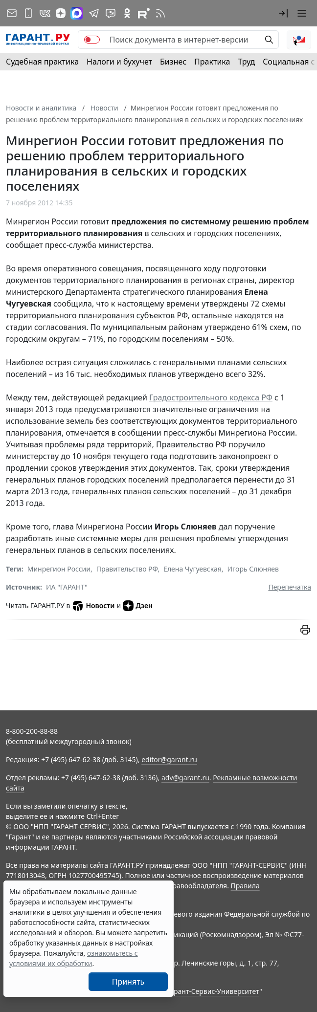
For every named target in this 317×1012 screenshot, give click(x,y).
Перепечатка (289, 587)
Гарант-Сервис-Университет (213, 991)
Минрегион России (59, 568)
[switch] (92, 40)
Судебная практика (42, 61)
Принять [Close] (128, 981)
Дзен (138, 605)
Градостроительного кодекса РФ (210, 397)
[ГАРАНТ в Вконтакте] (45, 13)
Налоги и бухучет (119, 61)
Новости (93, 606)
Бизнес (173, 61)
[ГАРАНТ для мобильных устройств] (28, 13)
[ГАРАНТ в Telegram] (94, 13)
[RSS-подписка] (160, 13)
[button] (283, 13)
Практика (212, 61)
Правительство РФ (127, 568)
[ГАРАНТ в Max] (76, 13)
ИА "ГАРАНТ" (67, 587)
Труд (246, 61)
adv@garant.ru (185, 777)
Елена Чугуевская (192, 568)
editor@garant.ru (169, 759)
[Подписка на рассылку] (12, 13)
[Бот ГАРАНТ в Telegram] (110, 13)
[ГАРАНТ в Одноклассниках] (127, 13)
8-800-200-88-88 (32, 731)
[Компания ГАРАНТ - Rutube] (144, 13)
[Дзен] (61, 13)
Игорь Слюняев (253, 568)
